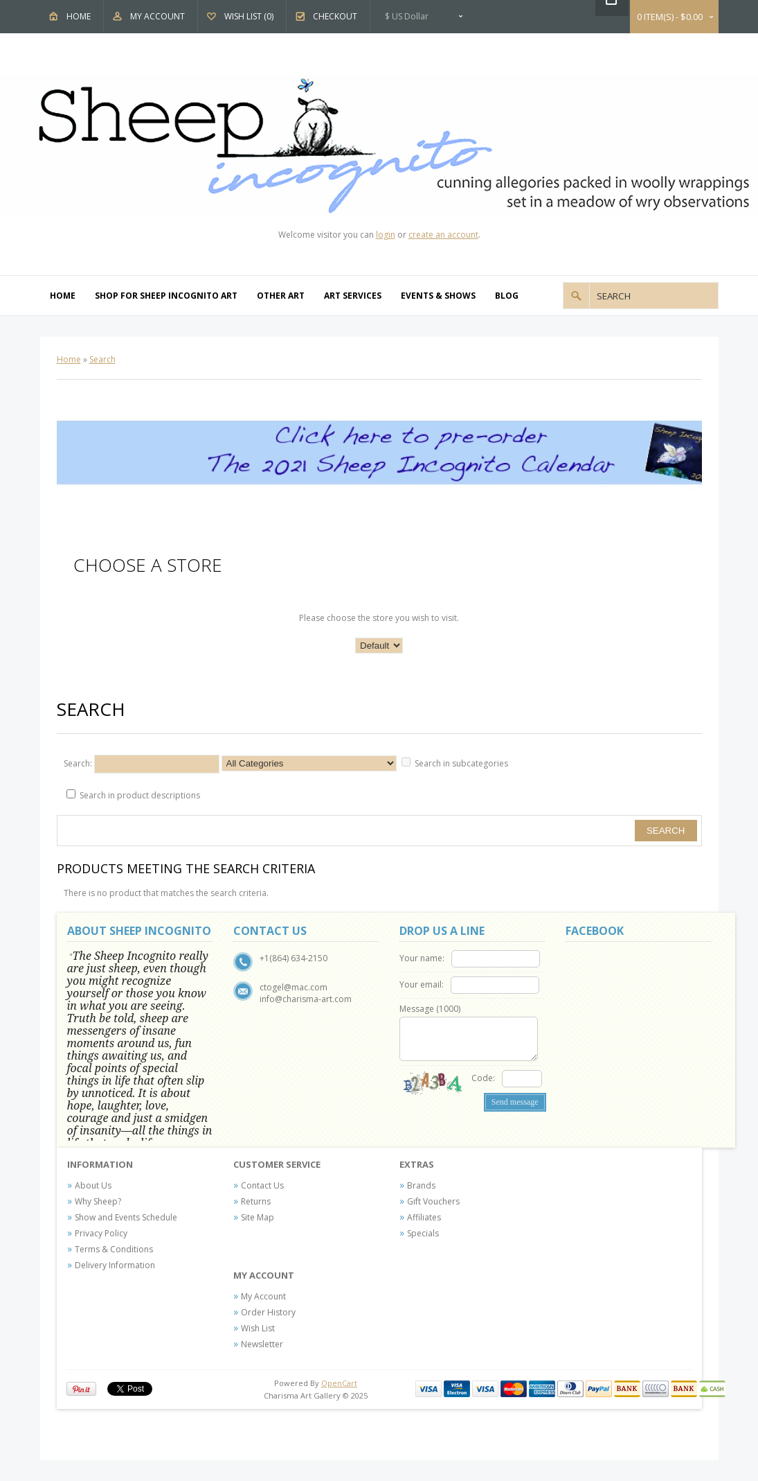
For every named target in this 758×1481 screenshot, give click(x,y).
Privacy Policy (101, 1233)
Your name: (421, 958)
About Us (93, 1185)
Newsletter (262, 1344)
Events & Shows (438, 295)
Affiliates (424, 1217)
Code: (483, 1078)
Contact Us (262, 1185)
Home (78, 16)
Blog (506, 295)
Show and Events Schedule (126, 1217)
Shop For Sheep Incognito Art (166, 295)
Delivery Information (115, 1265)
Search (102, 359)
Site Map (257, 1217)
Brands (421, 1185)
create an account (443, 234)
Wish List (258, 1328)
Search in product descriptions (140, 795)
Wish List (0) (248, 16)
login (385, 234)
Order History (268, 1312)
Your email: (421, 984)
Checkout (335, 16)
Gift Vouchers (433, 1201)
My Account (157, 16)
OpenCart (339, 1383)
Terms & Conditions (114, 1249)
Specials (423, 1233)
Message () (429, 1009)
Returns (256, 1201)
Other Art (281, 295)
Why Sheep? (98, 1201)
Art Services (352, 295)
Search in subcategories (461, 763)
